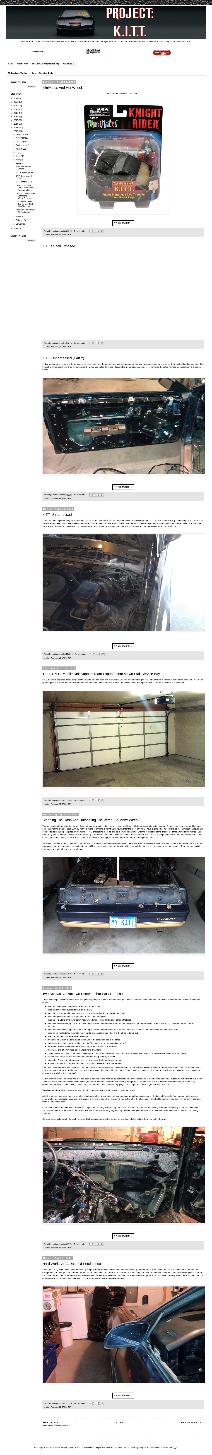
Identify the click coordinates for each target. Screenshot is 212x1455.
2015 (16, 120)
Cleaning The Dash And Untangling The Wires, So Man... (25, 196)
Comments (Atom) (61, 1425)
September (21, 145)
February (20, 220)
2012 (16, 131)
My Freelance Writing (17, 73)
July (18, 152)
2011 (16, 228)
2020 (16, 102)
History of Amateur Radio (42, 73)
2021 (16, 98)
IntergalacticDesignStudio (149, 1447)
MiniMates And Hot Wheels (63, 88)
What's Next (22, 64)
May (18, 160)
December (20, 134)
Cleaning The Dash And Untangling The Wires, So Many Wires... (91, 820)
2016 (16, 117)
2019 (16, 106)
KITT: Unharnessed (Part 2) (63, 358)
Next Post (50, 1422)
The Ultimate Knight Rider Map (45, 64)
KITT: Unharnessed (57, 515)
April (18, 163)
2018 (16, 109)
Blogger (174, 1447)
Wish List (67, 64)
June (18, 156)
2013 (16, 127)
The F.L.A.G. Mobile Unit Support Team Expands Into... (24, 188)
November (20, 138)
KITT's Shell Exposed (58, 246)
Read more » (123, 223)
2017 (16, 113)
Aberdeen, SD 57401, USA (61, 235)
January (19, 224)
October (19, 142)
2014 (16, 124)
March (19, 217)
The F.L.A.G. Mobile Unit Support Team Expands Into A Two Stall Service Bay (101, 674)
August (19, 149)
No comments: (80, 231)
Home (10, 64)
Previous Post (192, 1422)
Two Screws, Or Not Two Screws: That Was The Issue (83, 994)
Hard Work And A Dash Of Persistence (71, 1264)
